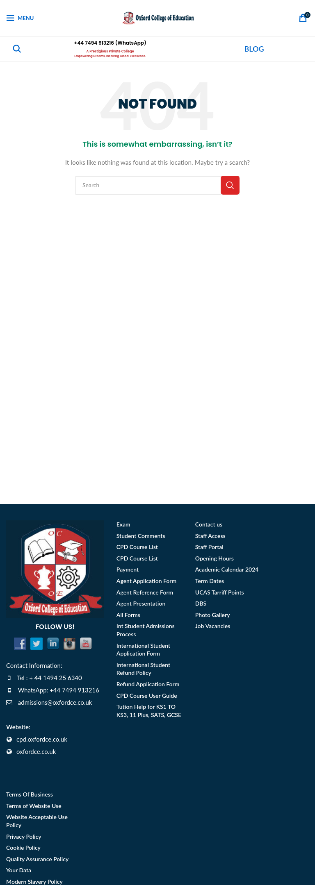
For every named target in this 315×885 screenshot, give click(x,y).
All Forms (128, 614)
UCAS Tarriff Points (219, 592)
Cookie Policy (23, 847)
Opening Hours (214, 558)
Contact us (208, 524)
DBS (200, 603)
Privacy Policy (23, 836)
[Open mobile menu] (20, 18)
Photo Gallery (212, 614)
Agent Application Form (146, 580)
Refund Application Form (148, 684)
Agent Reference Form (144, 592)
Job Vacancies (213, 625)
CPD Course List (137, 546)
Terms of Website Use (34, 805)
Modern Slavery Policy (34, 881)
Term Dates (209, 580)
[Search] (17, 49)
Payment (127, 569)
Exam (123, 524)
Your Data (18, 870)
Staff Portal (209, 546)
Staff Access (210, 535)
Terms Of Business (29, 794)
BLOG (254, 48)
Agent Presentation (140, 603)
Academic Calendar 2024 (227, 569)
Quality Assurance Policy (37, 859)
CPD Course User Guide (146, 695)
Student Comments (140, 535)
